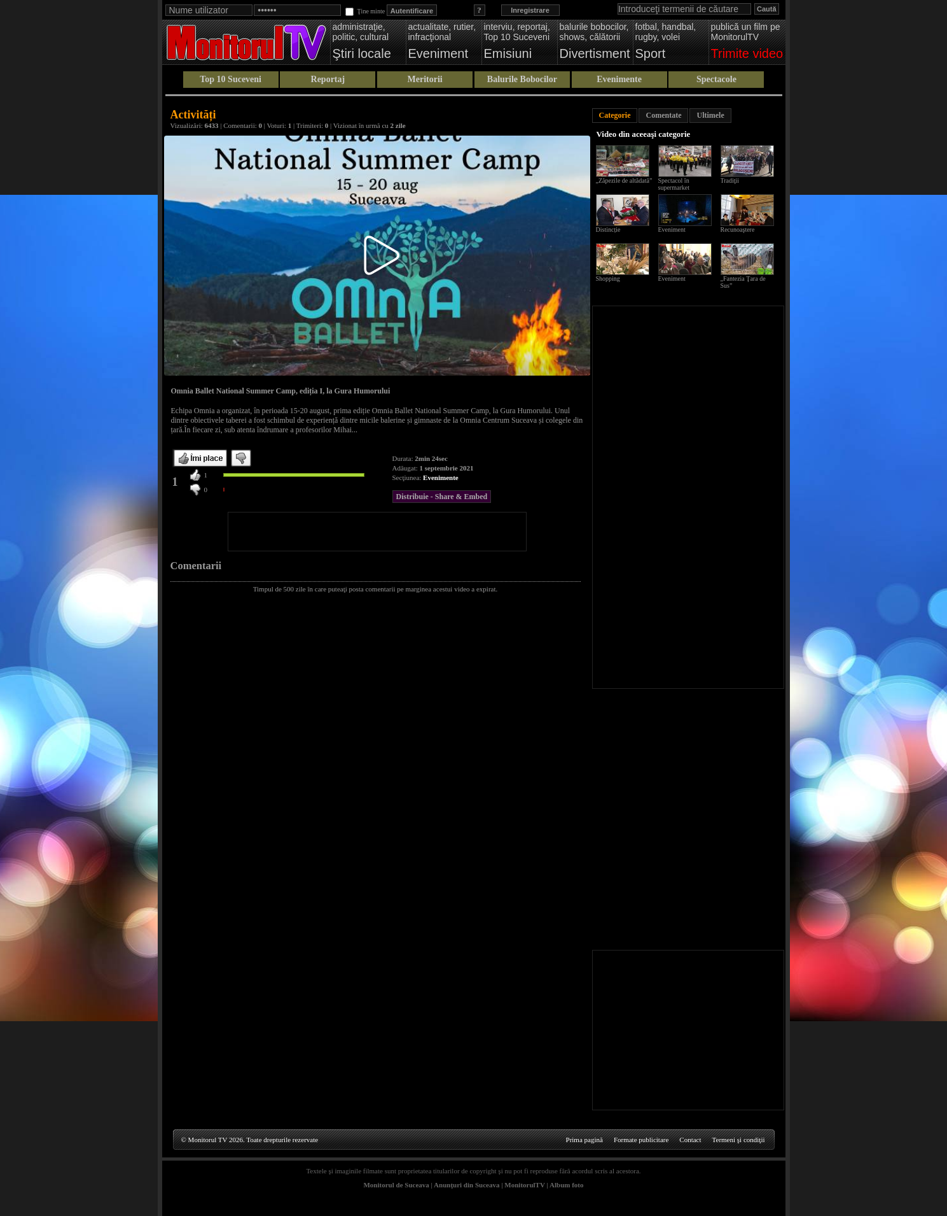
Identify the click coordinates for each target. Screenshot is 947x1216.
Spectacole (716, 79)
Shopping (608, 278)
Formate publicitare (641, 1139)
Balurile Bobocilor (522, 79)
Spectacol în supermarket (673, 184)
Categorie (615, 115)
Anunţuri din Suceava (466, 1185)
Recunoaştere (738, 229)
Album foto (566, 1185)
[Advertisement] (377, 532)
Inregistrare (530, 10)
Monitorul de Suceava (396, 1185)
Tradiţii (730, 180)
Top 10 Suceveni (230, 79)
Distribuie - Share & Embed (442, 496)
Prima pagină (584, 1139)
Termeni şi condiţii (738, 1139)
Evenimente (619, 79)
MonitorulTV (524, 1185)
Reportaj (328, 79)
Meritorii (425, 79)
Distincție (608, 229)
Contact (690, 1139)
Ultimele (710, 115)
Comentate (663, 115)
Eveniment (672, 229)
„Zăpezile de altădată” (624, 180)
